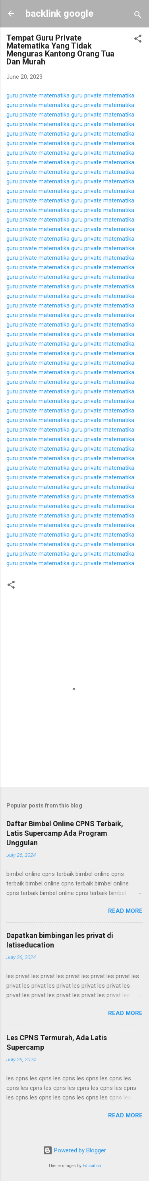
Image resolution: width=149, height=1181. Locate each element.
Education (92, 1165)
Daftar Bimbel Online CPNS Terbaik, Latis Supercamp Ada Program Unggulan (64, 833)
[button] (138, 40)
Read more (125, 910)
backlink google (59, 13)
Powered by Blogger (74, 1150)
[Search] (138, 16)
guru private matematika (38, 95)
